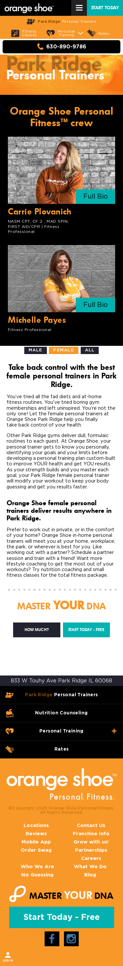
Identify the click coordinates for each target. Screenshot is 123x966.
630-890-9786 (61, 46)
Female (63, 350)
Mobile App (36, 842)
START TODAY (105, 8)
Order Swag (36, 850)
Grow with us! (91, 842)
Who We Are (37, 866)
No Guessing (37, 874)
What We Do (90, 866)
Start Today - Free (86, 629)
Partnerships (91, 850)
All (90, 350)
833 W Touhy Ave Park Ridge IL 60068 (61, 680)
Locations (36, 825)
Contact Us (91, 825)
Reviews (36, 833)
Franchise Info (91, 833)
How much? (37, 629)
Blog (90, 874)
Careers (91, 858)
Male (36, 350)
